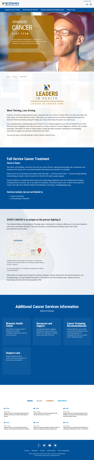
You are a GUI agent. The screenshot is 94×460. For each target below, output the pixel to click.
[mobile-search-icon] (90, 5)
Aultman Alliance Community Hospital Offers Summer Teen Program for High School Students (16, 428)
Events (50, 401)
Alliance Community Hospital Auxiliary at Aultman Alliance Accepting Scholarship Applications (47, 428)
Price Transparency (63, 450)
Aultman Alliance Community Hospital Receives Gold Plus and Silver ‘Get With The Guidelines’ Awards (16, 415)
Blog (39, 401)
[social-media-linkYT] (50, 445)
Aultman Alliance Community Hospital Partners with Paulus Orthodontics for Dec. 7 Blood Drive (75, 428)
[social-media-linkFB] (38, 445)
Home (8, 76)
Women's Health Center (12, 10)
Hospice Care (71, 10)
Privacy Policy (51, 450)
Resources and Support (30, 10)
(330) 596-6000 (87, 1)
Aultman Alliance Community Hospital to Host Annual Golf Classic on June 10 (46, 414)
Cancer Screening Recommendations (52, 10)
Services (15, 76)
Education (35, 450)
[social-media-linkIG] (55, 445)
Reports (62, 401)
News (30, 401)
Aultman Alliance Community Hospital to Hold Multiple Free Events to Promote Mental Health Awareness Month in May (75, 415)
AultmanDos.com (64, 185)
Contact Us (54, 453)
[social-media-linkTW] (44, 445)
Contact (42, 450)
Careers (26, 450)
